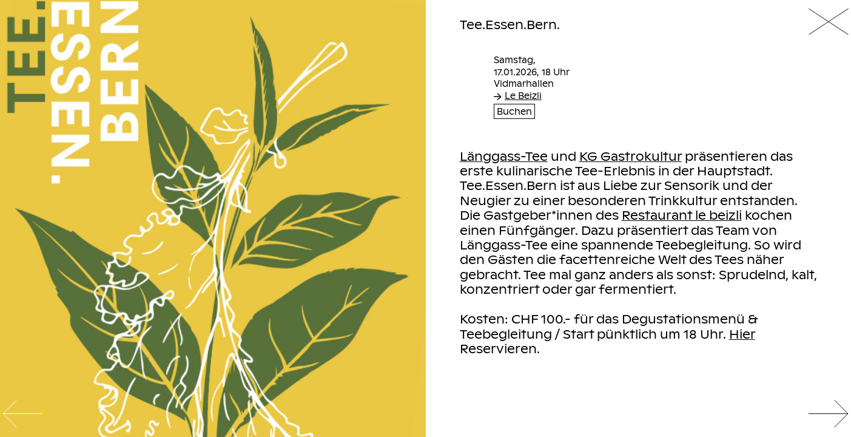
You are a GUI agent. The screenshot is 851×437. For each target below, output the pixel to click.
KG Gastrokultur (630, 155)
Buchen (514, 111)
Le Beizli (518, 95)
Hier (742, 333)
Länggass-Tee (504, 155)
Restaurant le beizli (682, 214)
